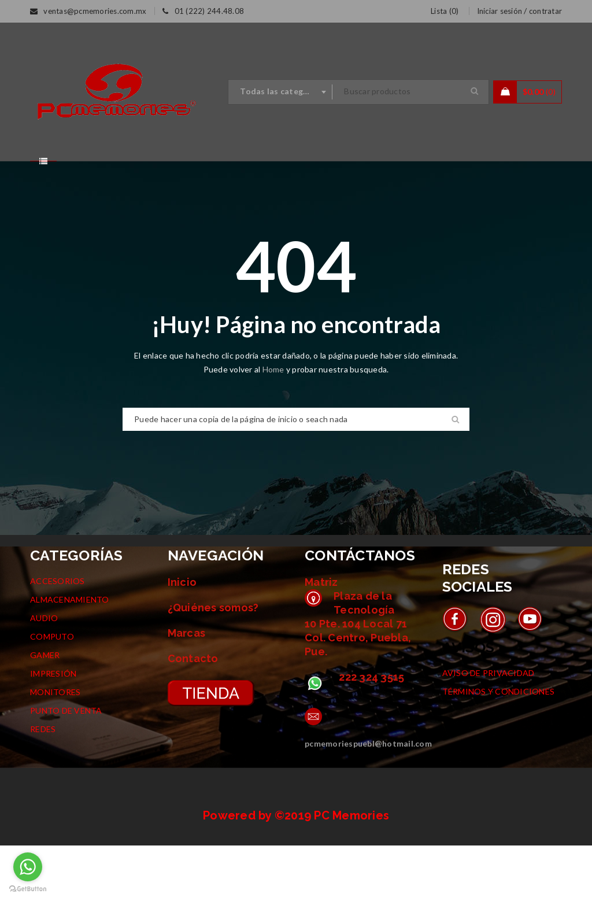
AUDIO (44, 673)
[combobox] (280, 92)
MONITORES (55, 747)
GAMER (45, 710)
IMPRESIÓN (53, 729)
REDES (43, 784)
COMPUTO (52, 692)
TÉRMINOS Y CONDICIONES (498, 747)
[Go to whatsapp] (27, 866)
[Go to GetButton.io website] (27, 889)
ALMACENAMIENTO (69, 655)
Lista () (444, 11)
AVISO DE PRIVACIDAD (488, 728)
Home (274, 425)
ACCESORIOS (57, 636)
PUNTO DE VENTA (66, 766)
